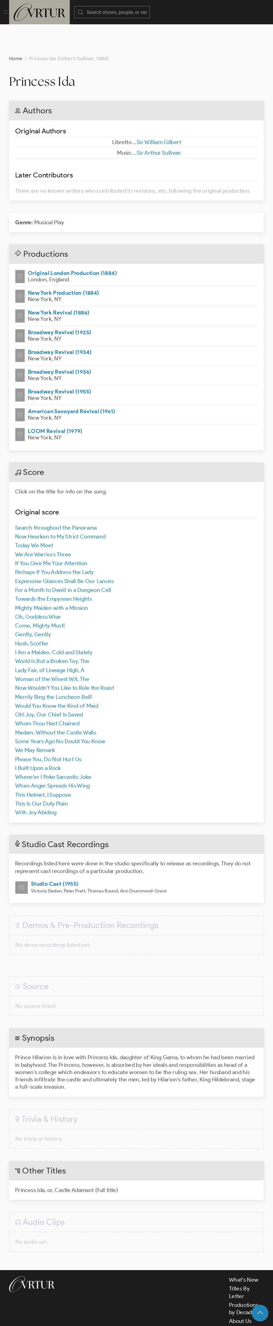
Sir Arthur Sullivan (159, 122)
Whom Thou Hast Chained (47, 693)
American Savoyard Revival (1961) (71, 381)
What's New (244, 1249)
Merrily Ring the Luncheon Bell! (53, 666)
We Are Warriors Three (43, 524)
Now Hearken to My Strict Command (60, 506)
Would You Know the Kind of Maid (56, 675)
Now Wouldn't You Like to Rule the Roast (64, 657)
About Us (240, 1290)
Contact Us (243, 1300)
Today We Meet (34, 515)
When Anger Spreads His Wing (52, 755)
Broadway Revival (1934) (59, 321)
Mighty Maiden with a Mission (51, 577)
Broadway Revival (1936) (59, 341)
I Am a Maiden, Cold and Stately (54, 622)
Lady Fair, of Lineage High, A (49, 640)
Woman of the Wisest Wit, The (52, 648)
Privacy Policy (152, 1316)
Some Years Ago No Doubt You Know (60, 711)
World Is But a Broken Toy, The (52, 630)
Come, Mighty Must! (40, 595)
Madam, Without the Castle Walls (55, 702)
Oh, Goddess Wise (38, 586)
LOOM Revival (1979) (55, 400)
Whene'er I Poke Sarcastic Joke (53, 746)
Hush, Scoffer (32, 613)
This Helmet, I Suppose (43, 764)
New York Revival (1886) (58, 282)
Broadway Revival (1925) (59, 302)
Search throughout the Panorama (56, 497)
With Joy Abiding (36, 782)
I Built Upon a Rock (38, 737)
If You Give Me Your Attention (51, 533)
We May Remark (35, 719)
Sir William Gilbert (159, 111)
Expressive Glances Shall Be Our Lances (64, 551)
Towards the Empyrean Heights (53, 568)
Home (15, 28)
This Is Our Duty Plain (41, 773)
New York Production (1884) (63, 262)
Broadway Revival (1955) (59, 361)
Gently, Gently (33, 604)
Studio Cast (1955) (54, 853)
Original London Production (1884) (72, 242)
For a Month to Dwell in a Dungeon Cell (63, 559)
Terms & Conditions (107, 1316)
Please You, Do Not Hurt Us (48, 729)
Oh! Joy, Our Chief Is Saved (49, 684)
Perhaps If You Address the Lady (54, 541)
